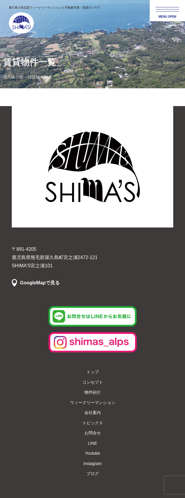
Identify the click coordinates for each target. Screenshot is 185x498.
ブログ (92, 473)
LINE (92, 443)
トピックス (92, 423)
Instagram (92, 463)
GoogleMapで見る (40, 282)
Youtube (92, 453)
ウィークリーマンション (92, 402)
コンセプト (92, 382)
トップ (92, 372)
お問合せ (92, 433)
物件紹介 (92, 392)
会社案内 (92, 412)
